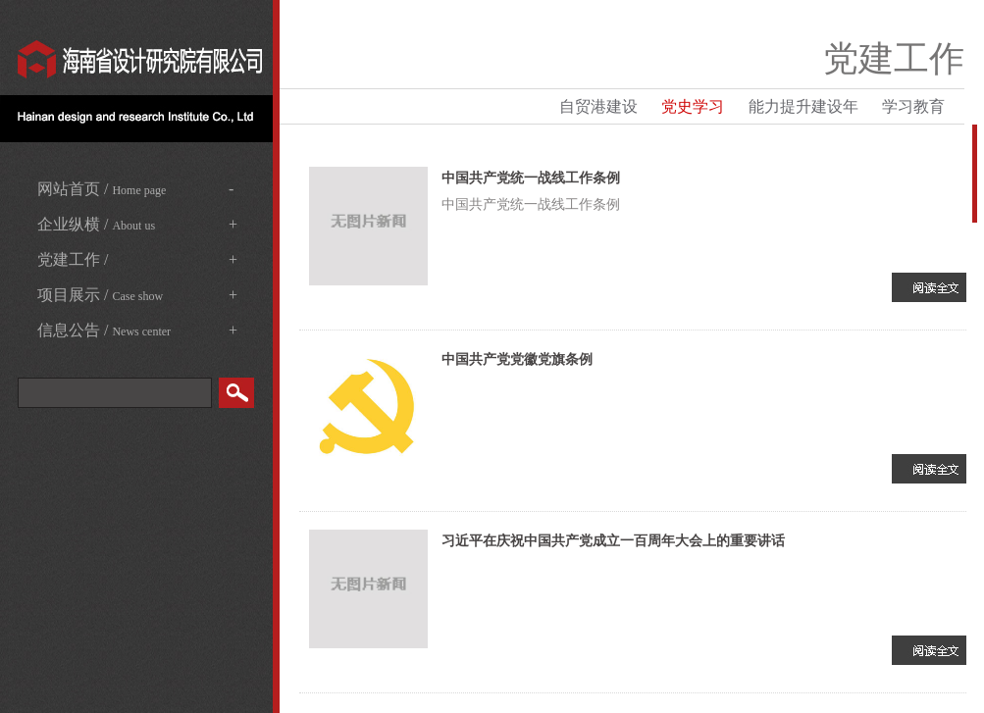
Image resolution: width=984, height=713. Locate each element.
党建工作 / (137, 260)
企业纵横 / (137, 224)
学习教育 (913, 106)
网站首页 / (135, 189)
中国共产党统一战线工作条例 (530, 177)
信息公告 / (137, 330)
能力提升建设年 (803, 106)
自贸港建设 (598, 106)
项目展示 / (137, 295)
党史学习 (692, 106)
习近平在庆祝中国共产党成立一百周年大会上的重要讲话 (613, 540)
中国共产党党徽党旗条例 (517, 359)
